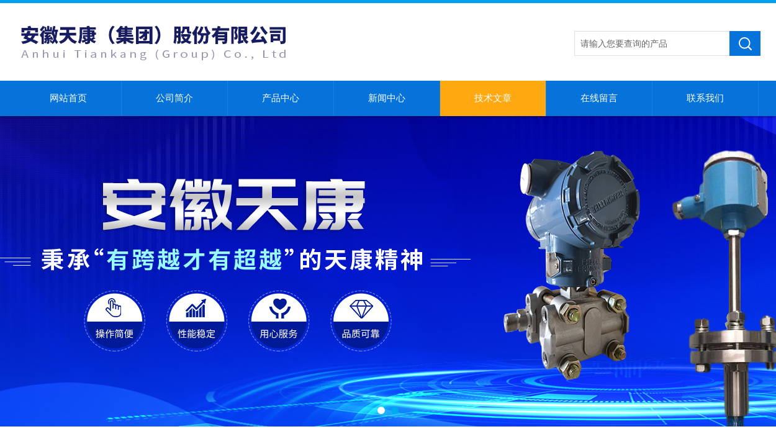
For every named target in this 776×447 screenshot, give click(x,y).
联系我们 (705, 98)
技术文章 (493, 98)
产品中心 (280, 98)
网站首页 (68, 98)
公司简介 (174, 98)
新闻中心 (386, 98)
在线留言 (599, 98)
